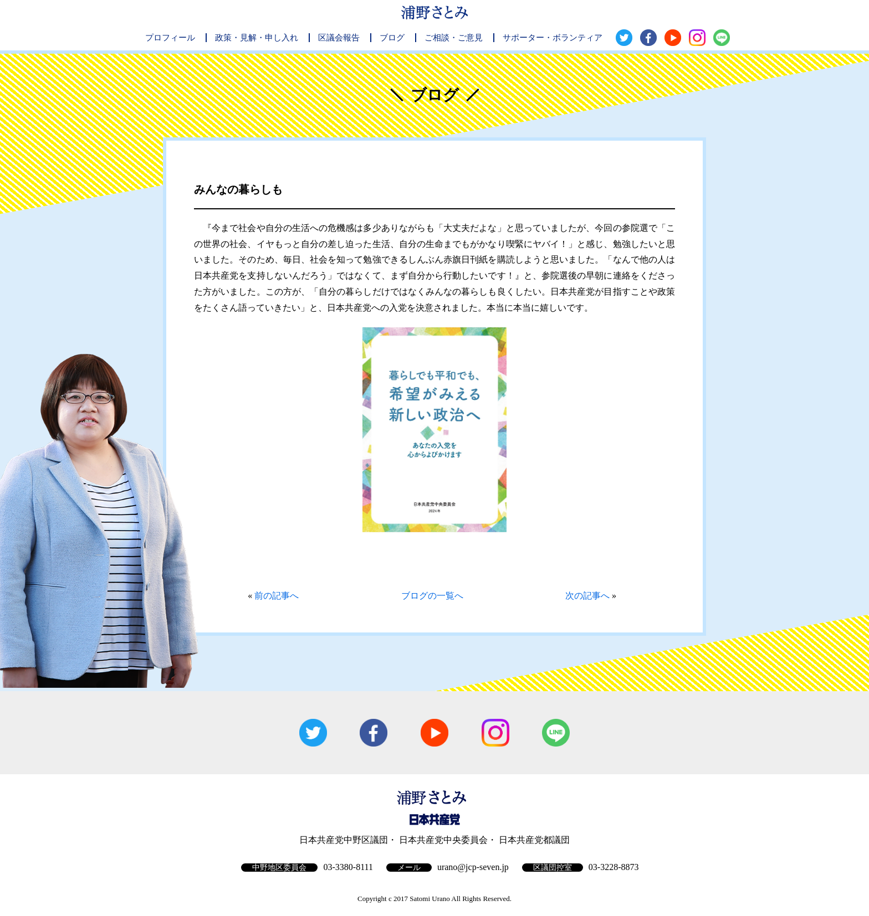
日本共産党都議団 (534, 840)
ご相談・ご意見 (454, 37)
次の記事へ (587, 595)
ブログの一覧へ (432, 595)
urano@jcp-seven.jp (473, 867)
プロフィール (170, 37)
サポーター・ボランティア (552, 37)
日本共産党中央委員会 (443, 840)
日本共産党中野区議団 (343, 840)
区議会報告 (339, 37)
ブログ (392, 37)
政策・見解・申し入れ (256, 37)
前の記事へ (276, 595)
